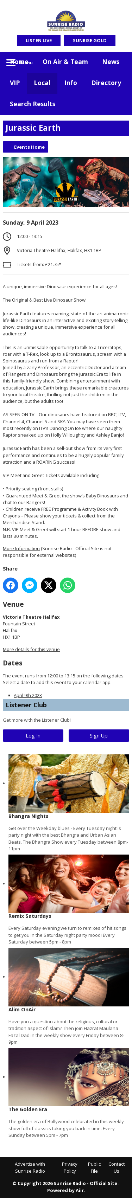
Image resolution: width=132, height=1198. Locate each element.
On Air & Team (65, 61)
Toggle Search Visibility (118, 62)
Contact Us (116, 1167)
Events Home (29, 147)
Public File (94, 1167)
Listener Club (26, 705)
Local (42, 82)
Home (19, 61)
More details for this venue (31, 649)
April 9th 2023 (28, 695)
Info (70, 82)
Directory (106, 82)
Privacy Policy (69, 1167)
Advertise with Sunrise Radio (30, 1167)
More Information (21, 548)
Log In (33, 735)
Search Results (32, 103)
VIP (15, 82)
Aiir (80, 1190)
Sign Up (99, 735)
